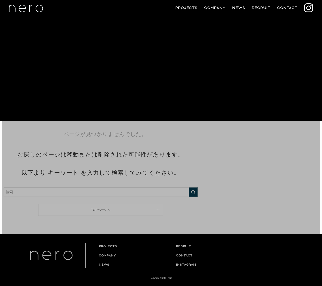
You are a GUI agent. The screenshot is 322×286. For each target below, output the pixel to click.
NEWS (238, 7)
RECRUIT (261, 7)
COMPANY (214, 7)
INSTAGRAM (186, 265)
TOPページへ (100, 210)
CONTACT (287, 7)
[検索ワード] (101, 192)
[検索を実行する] (193, 192)
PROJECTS (186, 7)
